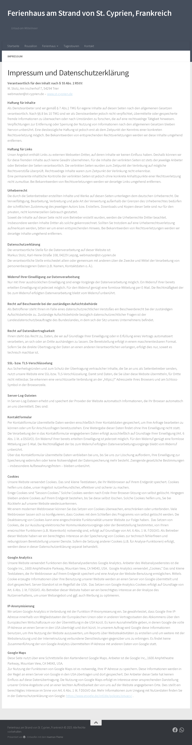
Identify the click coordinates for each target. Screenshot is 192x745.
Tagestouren (71, 46)
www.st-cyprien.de (60, 94)
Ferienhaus (49, 46)
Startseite (13, 46)
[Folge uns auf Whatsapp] (181, 730)
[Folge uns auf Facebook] (175, 730)
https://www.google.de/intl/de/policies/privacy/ (99, 696)
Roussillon (31, 46)
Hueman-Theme (55, 737)
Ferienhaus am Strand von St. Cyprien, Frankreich (90, 13)
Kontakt (89, 46)
